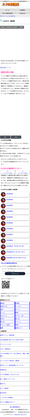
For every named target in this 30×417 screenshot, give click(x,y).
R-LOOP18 (10, 229)
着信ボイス (19, 328)
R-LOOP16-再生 (3, 241)
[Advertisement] (15, 44)
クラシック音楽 (5, 325)
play (5, 137)
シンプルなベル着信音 (6, 397)
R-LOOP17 (10, 234)
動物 (17, 312)
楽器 (17, 325)
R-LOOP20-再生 (3, 223)
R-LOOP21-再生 (3, 217)
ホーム (7, 10)
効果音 (17, 303)
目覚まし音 (4, 306)
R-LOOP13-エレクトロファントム (16, 258)
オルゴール (4, 315)
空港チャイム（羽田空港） (7, 335)
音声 (2, 309)
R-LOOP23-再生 (3, 206)
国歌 (2, 328)
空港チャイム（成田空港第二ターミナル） (12, 365)
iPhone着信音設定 (7, 13)
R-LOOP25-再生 (3, 194)
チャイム (18, 322)
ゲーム (2, 312)
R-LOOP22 (10, 211)
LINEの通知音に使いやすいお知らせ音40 (11, 340)
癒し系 (17, 319)
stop (16, 137)
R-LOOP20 (10, 223)
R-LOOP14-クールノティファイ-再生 (3, 252)
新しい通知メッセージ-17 (7, 379)
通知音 (2, 303)
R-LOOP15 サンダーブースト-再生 (3, 246)
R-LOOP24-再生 (3, 200)
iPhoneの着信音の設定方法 (9, 263)
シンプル (18, 306)
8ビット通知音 (4, 388)
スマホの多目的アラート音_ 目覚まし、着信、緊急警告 (14, 355)
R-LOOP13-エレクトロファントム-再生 (3, 258)
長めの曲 (2, 67)
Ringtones (23, 13)
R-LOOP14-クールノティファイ (16, 252)
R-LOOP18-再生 (3, 229)
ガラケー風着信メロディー (7, 402)
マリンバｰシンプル (5, 344)
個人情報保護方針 (15, 407)
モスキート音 (19, 315)
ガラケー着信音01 (5, 349)
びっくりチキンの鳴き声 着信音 (9, 361)
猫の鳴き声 (3, 393)
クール (8, 67)
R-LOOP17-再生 (3, 235)
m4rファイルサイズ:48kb (22, 172)
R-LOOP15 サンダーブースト (15, 246)
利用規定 (22, 10)
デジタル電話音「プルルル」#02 (9, 374)
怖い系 (2, 322)
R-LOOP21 (10, 217)
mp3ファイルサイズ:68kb (7, 172)
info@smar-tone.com (20, 414)
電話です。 (3, 384)
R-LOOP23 (10, 205)
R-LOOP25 (10, 194)
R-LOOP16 (10, 240)
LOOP (2, 319)
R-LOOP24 (10, 199)
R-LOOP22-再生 (3, 211)
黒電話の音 (3, 370)
